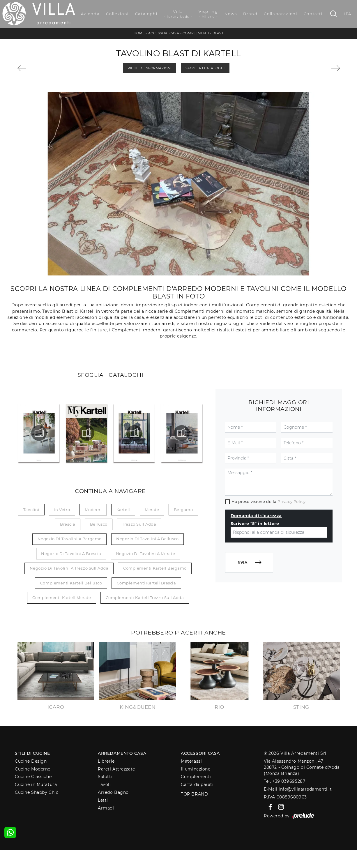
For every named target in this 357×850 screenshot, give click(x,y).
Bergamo (183, 509)
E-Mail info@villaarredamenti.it (298, 789)
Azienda (90, 13)
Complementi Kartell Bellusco (71, 583)
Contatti (313, 13)
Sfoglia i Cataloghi (205, 68)
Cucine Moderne (32, 769)
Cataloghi (146, 13)
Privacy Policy (292, 501)
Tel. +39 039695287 (284, 781)
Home (139, 33)
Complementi (196, 33)
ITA (347, 13)
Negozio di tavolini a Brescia (71, 553)
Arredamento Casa (122, 753)
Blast (218, 33)
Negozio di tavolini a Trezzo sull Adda (69, 568)
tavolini (31, 509)
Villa (178, 14)
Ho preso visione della (268, 501)
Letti (103, 800)
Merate (152, 509)
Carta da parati (197, 784)
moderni (93, 509)
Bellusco (98, 524)
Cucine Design (31, 761)
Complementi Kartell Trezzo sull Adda (145, 597)
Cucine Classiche (33, 776)
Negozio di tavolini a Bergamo (70, 538)
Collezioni (117, 13)
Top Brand (194, 794)
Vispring (208, 14)
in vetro (62, 509)
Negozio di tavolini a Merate (145, 553)
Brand (250, 13)
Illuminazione (195, 769)
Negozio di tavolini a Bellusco (147, 538)
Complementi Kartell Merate (61, 597)
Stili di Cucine (32, 753)
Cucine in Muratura (36, 784)
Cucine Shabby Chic (36, 792)
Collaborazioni (280, 13)
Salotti (105, 776)
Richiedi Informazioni (150, 68)
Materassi (191, 761)
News (231, 13)
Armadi (106, 808)
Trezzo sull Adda (139, 524)
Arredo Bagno (113, 792)
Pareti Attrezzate (116, 769)
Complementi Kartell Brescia (146, 583)
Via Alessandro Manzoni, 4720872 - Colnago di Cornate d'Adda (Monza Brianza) (302, 767)
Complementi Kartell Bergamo (155, 568)
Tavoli (104, 784)
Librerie (106, 761)
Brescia (67, 524)
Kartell (123, 509)
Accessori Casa (163, 33)
